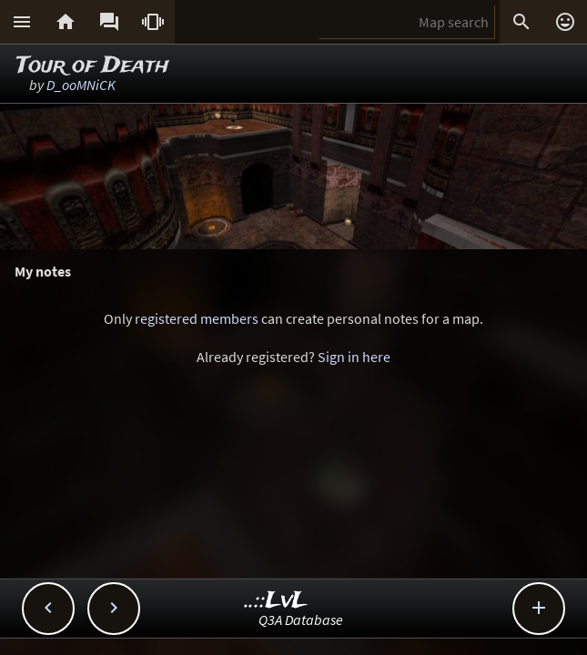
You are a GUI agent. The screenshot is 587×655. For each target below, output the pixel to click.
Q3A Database (300, 619)
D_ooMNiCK (81, 85)
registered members (196, 318)
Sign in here (354, 357)
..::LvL (276, 601)
